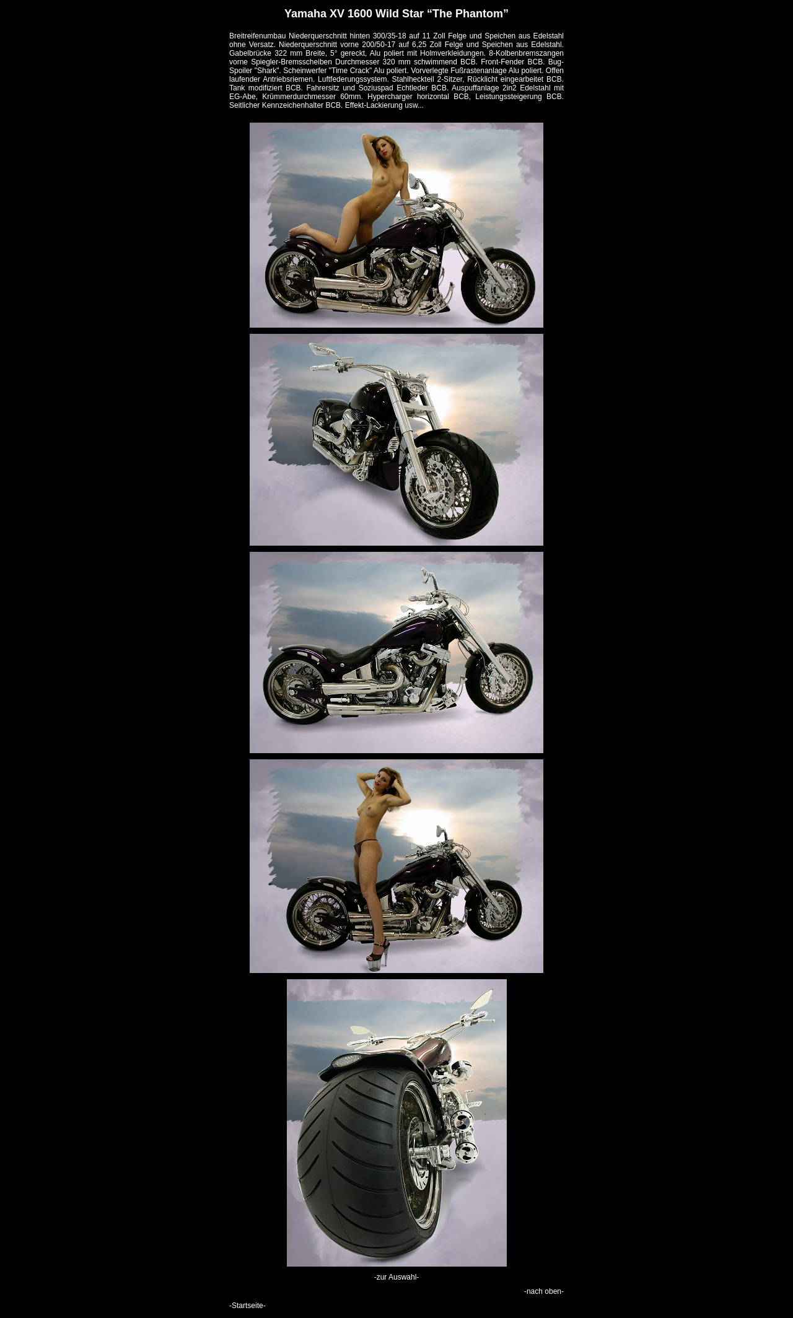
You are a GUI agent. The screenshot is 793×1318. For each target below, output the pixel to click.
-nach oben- (544, 1291)
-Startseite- (247, 1305)
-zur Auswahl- (396, 1277)
